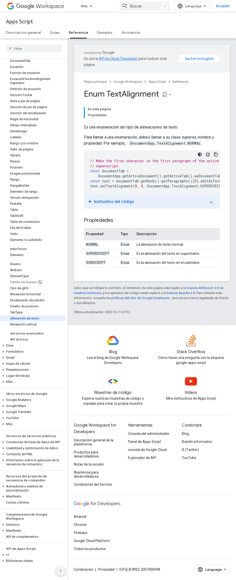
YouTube (189, 458)
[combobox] (145, 6)
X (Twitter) (190, 450)
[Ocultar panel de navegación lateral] (61, 571)
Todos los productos (90, 549)
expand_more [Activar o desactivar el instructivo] (211, 202)
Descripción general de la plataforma (93, 442)
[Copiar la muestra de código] (216, 154)
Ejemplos (105, 32)
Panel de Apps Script (144, 442)
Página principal (95, 82)
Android (80, 517)
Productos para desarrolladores (86, 454)
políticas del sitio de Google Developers (140, 298)
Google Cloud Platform (92, 541)
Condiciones (83, 569)
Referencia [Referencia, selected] (78, 32)
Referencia (180, 82)
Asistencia (131, 32)
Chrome (80, 525)
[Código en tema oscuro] (200, 154)
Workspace (40, 6)
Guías (55, 32)
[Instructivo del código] (208, 154)
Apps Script (19, 22)
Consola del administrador (149, 434)
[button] (33, 346)
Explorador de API (142, 458)
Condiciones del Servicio (93, 484)
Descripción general (23, 32)
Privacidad (106, 569)
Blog (185, 434)
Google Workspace (128, 82)
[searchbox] (34, 49)
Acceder (223, 6)
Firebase (80, 533)
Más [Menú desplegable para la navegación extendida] (84, 6)
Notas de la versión (89, 464)
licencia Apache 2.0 (181, 293)
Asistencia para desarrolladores (86, 474)
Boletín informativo (197, 442)
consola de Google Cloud (147, 450)
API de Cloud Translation (118, 59)
